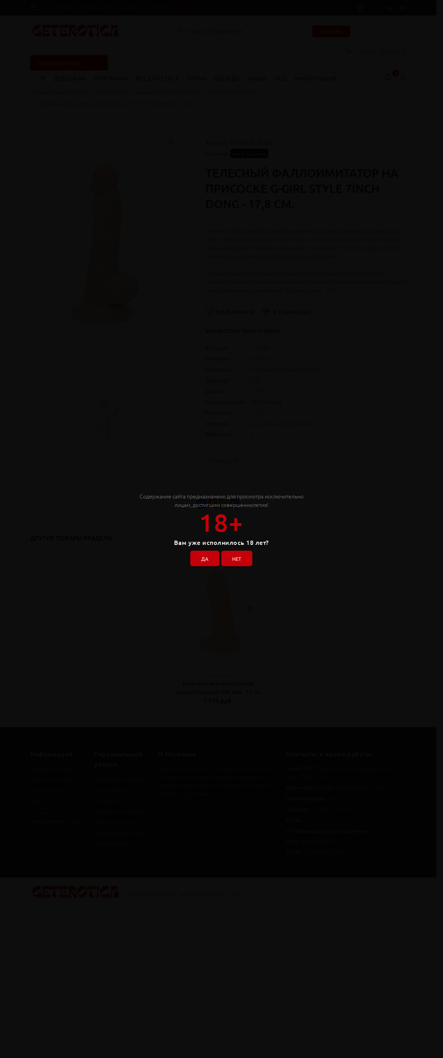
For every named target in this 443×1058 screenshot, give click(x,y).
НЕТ (238, 557)
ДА (203, 557)
